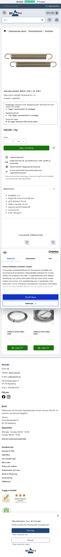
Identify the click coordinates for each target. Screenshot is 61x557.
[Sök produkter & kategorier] (23, 20)
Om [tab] (50, 258)
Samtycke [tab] (11, 258)
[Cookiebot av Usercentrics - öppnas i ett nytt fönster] (48, 252)
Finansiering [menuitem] (7, 477)
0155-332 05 (14, 372)
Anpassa (30, 303)
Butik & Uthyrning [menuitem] (9, 474)
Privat (30, 540)
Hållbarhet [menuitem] (6, 481)
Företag (30, 530)
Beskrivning (9, 188)
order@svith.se (53, 6)
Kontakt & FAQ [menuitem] (8, 451)
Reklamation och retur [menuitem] (11, 470)
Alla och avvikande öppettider (14, 438)
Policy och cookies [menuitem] (9, 466)
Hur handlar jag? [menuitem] (9, 458)
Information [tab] (30, 258)
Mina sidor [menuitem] (6, 462)
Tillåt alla (30, 297)
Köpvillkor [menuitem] (6, 454)
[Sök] (42, 20)
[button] (4, 12)
